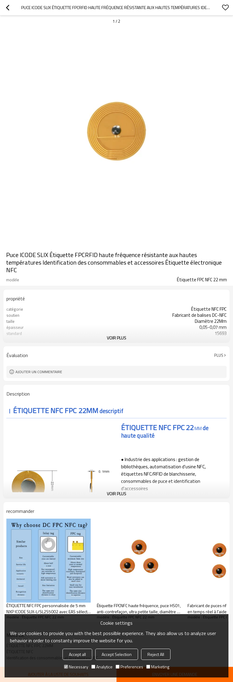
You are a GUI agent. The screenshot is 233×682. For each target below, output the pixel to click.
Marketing (157, 667)
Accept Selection (117, 654)
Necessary (76, 667)
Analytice (102, 667)
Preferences (129, 667)
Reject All (155, 654)
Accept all (77, 654)
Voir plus (116, 338)
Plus (218, 355)
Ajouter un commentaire (38, 372)
